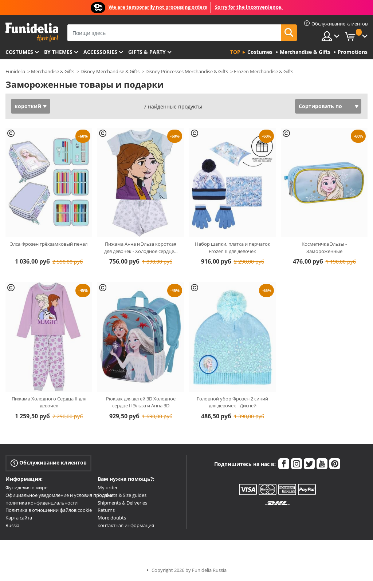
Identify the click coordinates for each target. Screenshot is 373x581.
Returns (106, 510)
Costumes (19, 51)
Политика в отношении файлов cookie (48, 510)
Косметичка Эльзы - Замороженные (324, 247)
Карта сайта (18, 517)
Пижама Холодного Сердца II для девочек (49, 402)
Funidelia (15, 71)
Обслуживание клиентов (49, 463)
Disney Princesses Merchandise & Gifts (186, 71)
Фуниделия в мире (26, 487)
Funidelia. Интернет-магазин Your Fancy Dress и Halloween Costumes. (31, 32)
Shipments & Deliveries (122, 502)
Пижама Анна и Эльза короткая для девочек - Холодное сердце (140, 247)
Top (235, 51)
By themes (58, 51)
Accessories (100, 51)
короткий (28, 106)
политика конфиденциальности (41, 502)
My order (108, 487)
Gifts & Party (147, 51)
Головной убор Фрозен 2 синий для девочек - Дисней (232, 402)
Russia (12, 525)
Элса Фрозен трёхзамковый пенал (48, 244)
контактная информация (126, 525)
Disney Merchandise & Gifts (110, 71)
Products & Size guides (122, 495)
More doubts (112, 517)
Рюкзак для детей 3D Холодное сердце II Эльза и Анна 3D (141, 402)
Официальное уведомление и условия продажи (59, 495)
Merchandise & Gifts (52, 71)
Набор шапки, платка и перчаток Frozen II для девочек (232, 247)
